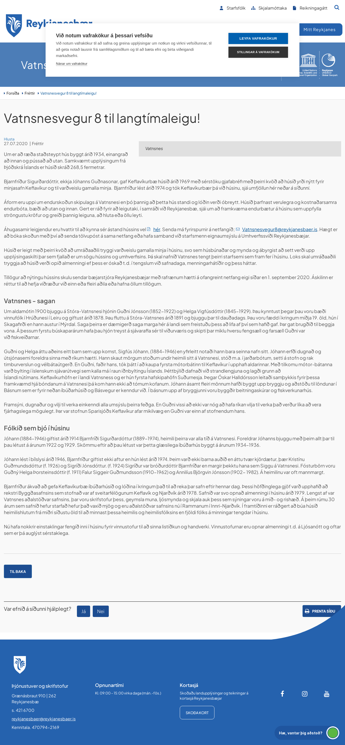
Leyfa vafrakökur (258, 38)
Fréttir (30, 93)
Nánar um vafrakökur (71, 64)
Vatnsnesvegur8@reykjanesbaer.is (279, 229)
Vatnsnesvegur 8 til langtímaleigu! (68, 93)
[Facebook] (282, 693)
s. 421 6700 (23, 710)
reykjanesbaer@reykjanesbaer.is (44, 718)
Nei (100, 611)
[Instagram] (304, 693)
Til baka (18, 571)
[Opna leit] (337, 7)
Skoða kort (197, 712)
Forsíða (12, 93)
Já (83, 611)
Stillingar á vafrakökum (258, 52)
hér (156, 229)
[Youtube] (326, 693)
